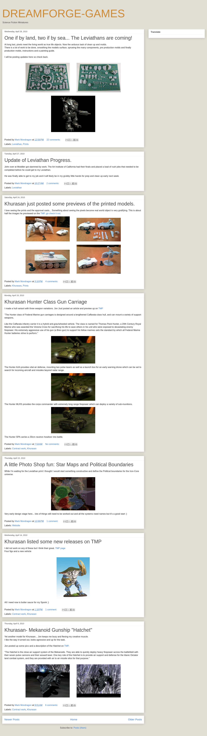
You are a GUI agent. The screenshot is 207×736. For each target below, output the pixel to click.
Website (16, 525)
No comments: (52, 444)
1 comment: (53, 521)
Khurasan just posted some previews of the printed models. (69, 204)
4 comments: (52, 281)
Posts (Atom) (80, 728)
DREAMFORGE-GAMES (63, 13)
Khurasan (17, 286)
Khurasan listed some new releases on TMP (53, 541)
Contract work (19, 448)
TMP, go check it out (50, 213)
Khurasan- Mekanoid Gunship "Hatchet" (48, 630)
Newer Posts (11, 719)
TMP (100, 308)
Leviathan (17, 144)
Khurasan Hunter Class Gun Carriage (45, 302)
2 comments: (53, 183)
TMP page (60, 548)
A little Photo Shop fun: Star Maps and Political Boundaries (68, 464)
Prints (26, 144)
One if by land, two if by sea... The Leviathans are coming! (68, 38)
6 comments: (52, 705)
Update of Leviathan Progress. (37, 160)
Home (73, 719)
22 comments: (54, 140)
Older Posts (135, 719)
